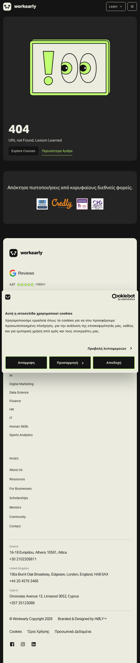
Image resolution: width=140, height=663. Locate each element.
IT (10, 418)
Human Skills (18, 426)
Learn (116, 6)
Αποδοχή (113, 362)
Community (17, 517)
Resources (17, 479)
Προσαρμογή (70, 362)
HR (11, 409)
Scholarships (18, 498)
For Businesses (20, 489)
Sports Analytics (21, 435)
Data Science (19, 392)
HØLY (99, 618)
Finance (15, 401)
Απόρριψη (26, 362)
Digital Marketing (21, 384)
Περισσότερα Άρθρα (57, 151)
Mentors (15, 507)
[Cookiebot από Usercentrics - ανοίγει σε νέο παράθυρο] (115, 297)
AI (11, 375)
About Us (16, 470)
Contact (15, 526)
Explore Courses (23, 151)
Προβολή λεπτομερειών (107, 348)
